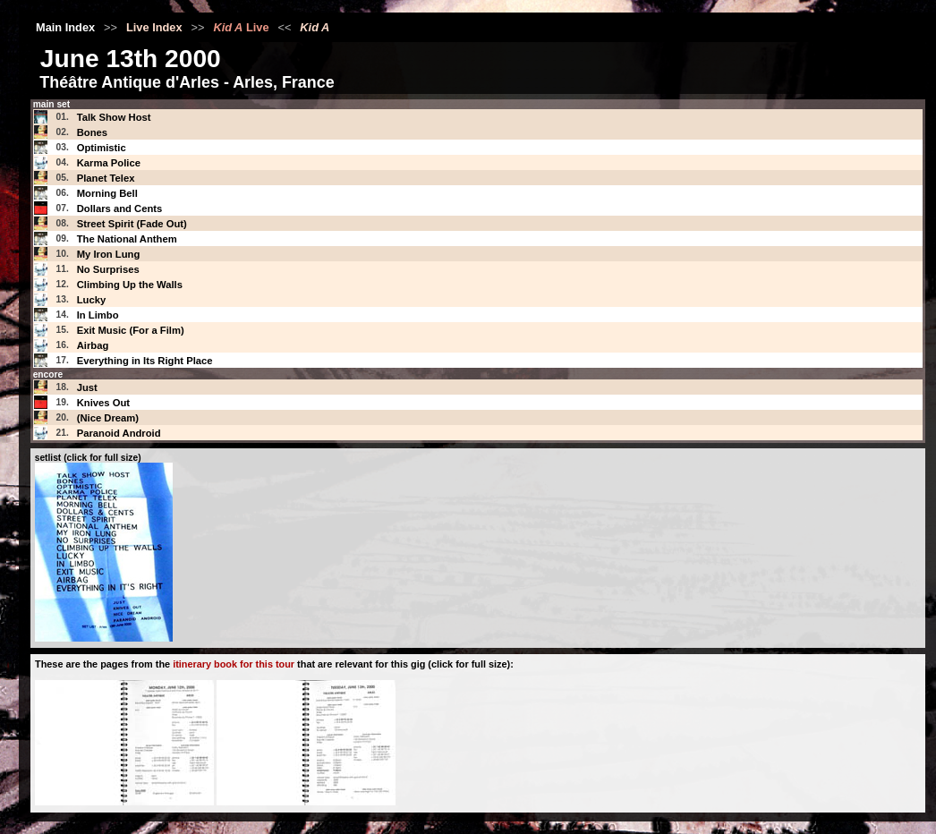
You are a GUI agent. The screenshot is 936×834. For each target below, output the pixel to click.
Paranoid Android (119, 433)
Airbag (93, 345)
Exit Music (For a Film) (130, 330)
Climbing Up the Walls (130, 284)
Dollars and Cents (120, 208)
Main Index (65, 27)
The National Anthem (127, 239)
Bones (92, 132)
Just (87, 387)
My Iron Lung (108, 254)
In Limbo (98, 315)
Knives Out (103, 402)
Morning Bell (107, 193)
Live (240, 27)
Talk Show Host (114, 117)
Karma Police (108, 162)
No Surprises (108, 269)
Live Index (154, 27)
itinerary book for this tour (233, 664)
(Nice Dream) (108, 418)
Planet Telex (106, 178)
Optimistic (101, 147)
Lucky (91, 299)
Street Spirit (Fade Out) (132, 223)
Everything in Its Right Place (145, 360)
